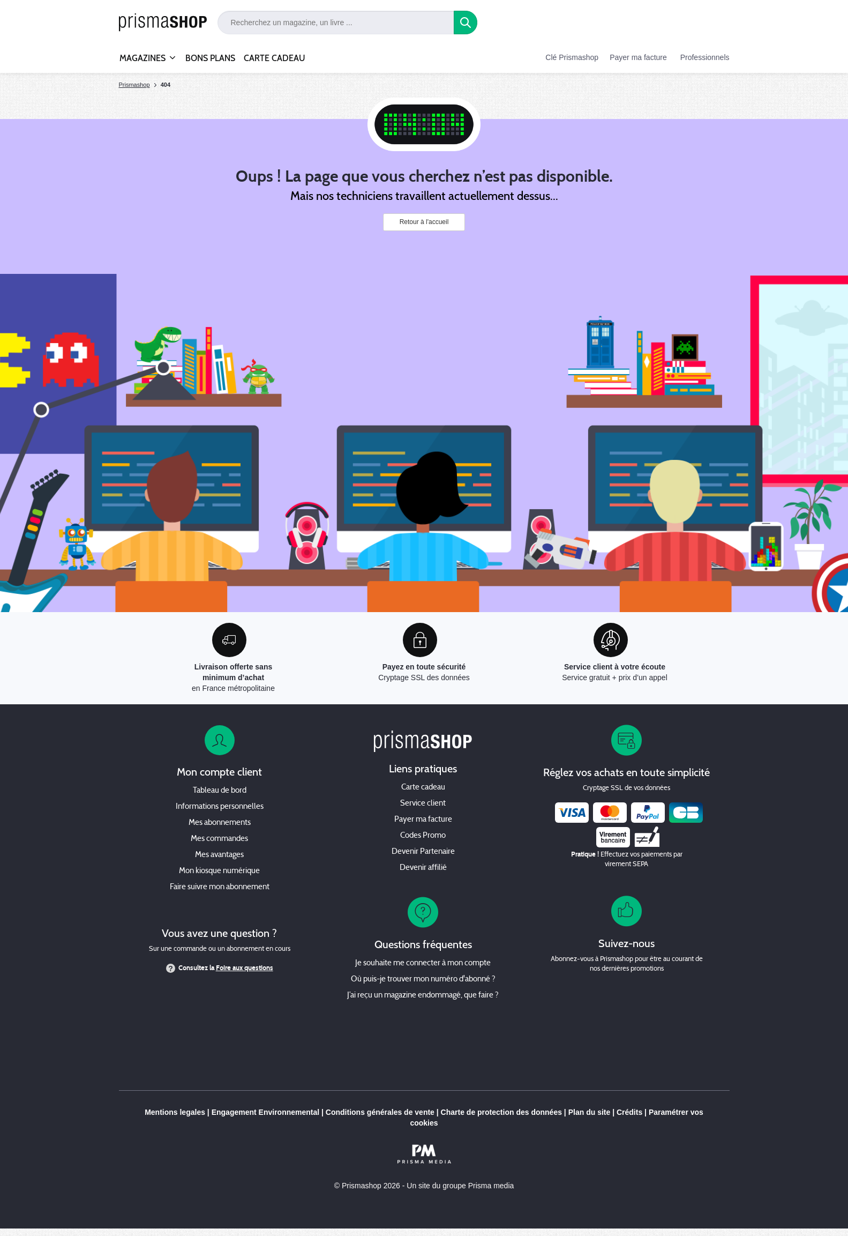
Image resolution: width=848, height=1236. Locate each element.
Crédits (629, 1112)
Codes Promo (423, 836)
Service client (423, 804)
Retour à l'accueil (424, 222)
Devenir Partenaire (423, 852)
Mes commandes (219, 839)
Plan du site (589, 1112)
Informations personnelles (220, 807)
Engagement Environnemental (265, 1112)
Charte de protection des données (501, 1112)
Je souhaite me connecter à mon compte (423, 963)
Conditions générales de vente (380, 1112)
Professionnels (705, 57)
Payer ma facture (638, 57)
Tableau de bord (219, 791)
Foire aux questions (244, 968)
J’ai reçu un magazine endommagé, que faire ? (423, 996)
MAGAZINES (142, 53)
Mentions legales (175, 1112)
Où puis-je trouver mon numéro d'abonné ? (423, 980)
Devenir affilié (423, 868)
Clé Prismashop (571, 57)
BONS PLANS (210, 58)
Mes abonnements (220, 823)
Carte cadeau (423, 788)
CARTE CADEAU (274, 58)
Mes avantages (219, 855)
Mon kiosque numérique (219, 871)
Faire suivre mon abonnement (219, 887)
